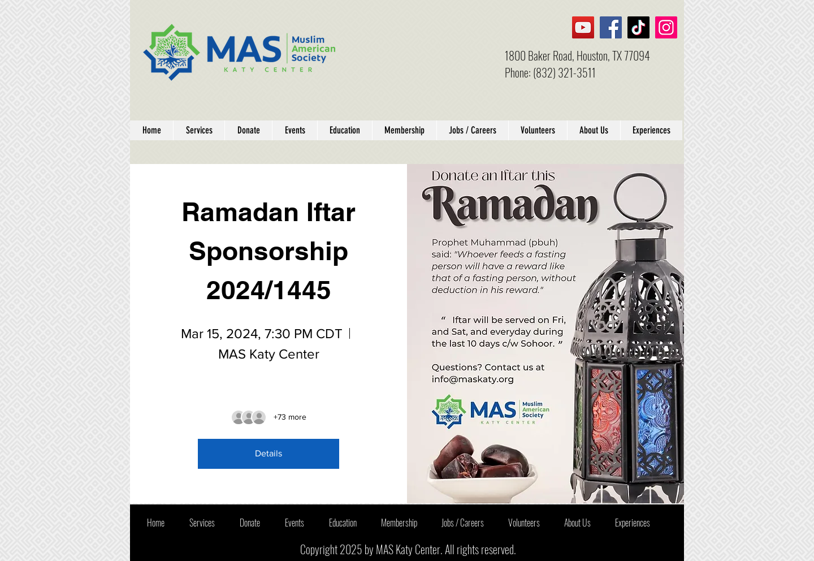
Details (268, 453)
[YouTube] (583, 27)
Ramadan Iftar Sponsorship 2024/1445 (272, 250)
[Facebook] (611, 27)
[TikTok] (638, 27)
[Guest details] (290, 417)
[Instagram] (666, 27)
